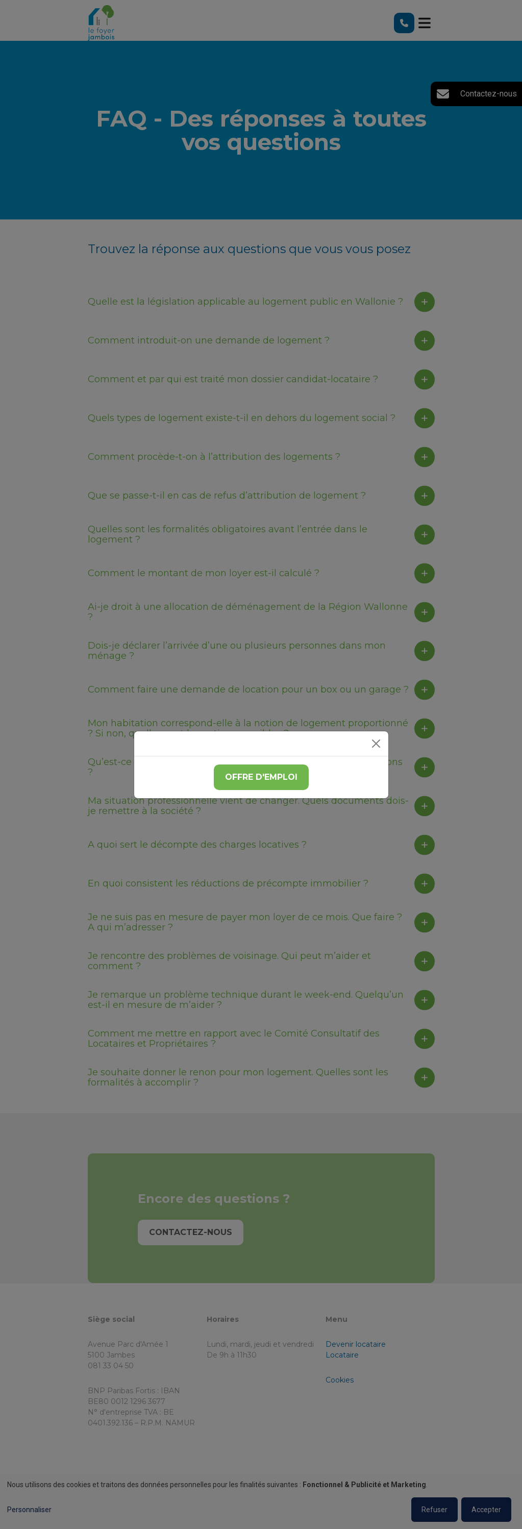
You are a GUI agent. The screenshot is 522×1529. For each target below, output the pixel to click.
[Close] (376, 743)
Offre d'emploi (261, 777)
